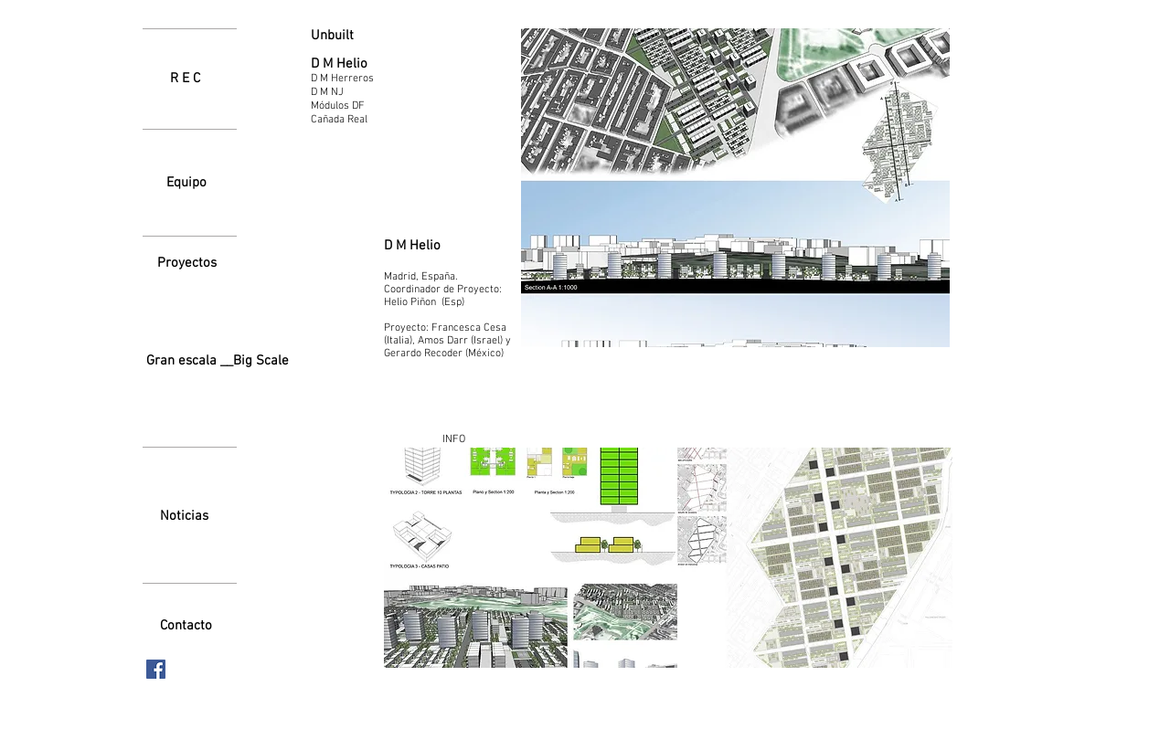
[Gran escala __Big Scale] (217, 361)
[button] (530, 558)
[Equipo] (186, 183)
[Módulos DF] (361, 106)
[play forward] (929, 558)
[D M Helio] (361, 64)
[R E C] (185, 78)
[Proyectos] (186, 263)
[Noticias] (184, 516)
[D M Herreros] (361, 78)
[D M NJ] (361, 92)
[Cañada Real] (361, 120)
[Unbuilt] (355, 36)
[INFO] (453, 439)
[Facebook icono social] (155, 669)
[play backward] (407, 558)
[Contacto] (186, 625)
